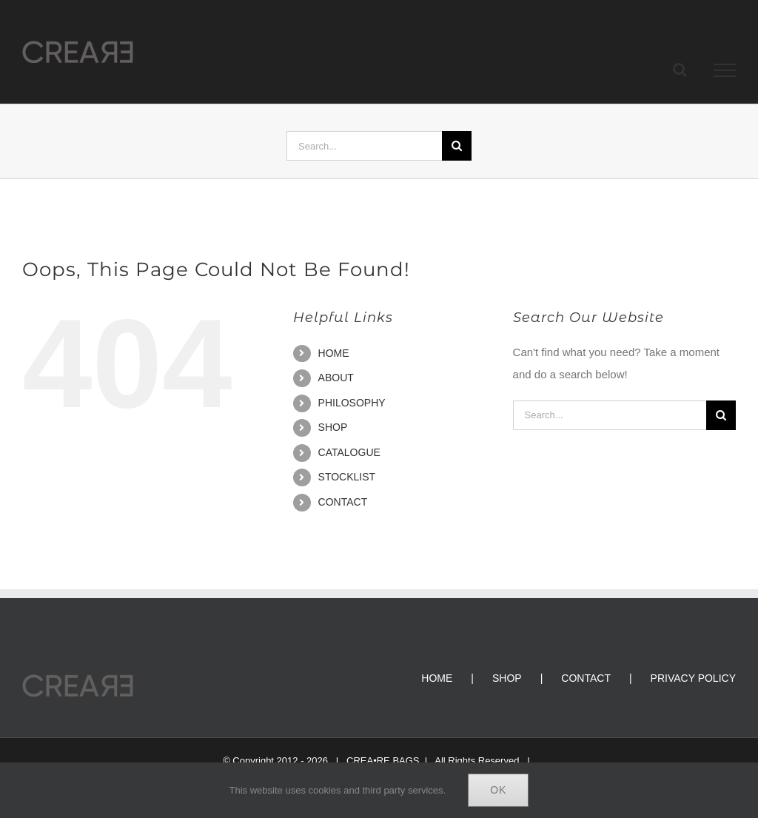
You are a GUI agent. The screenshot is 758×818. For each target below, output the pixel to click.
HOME (333, 353)
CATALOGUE (349, 452)
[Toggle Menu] (725, 70)
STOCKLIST (347, 477)
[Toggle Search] (680, 69)
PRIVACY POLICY (693, 678)
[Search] (457, 146)
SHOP (333, 427)
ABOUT (336, 377)
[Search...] (364, 146)
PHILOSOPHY (352, 403)
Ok (498, 790)
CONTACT (343, 502)
